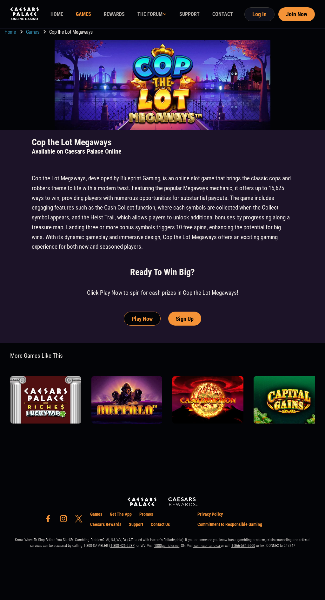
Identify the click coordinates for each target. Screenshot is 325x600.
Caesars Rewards (105, 524)
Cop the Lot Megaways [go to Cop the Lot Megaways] (71, 32)
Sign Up (185, 318)
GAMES (83, 14)
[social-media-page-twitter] (80, 520)
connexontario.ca (207, 545)
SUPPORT (189, 14)
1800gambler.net (166, 545)
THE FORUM (149, 14)
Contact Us (160, 524)
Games (33, 32)
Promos (146, 514)
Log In (259, 14)
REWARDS (114, 14)
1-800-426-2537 (122, 545)
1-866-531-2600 (243, 545)
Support (136, 524)
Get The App (121, 514)
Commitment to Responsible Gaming (229, 524)
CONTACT (222, 14)
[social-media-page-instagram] (65, 520)
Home (10, 32)
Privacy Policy (210, 514)
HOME (56, 14)
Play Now (142, 318)
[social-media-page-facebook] (50, 520)
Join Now (296, 14)
